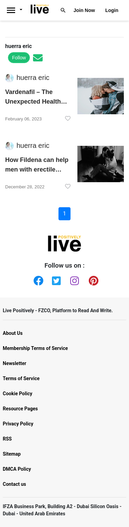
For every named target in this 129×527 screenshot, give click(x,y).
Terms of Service (21, 378)
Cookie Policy (17, 393)
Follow (19, 57)
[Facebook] (36, 279)
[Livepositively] (17, 10)
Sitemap (12, 454)
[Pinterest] (92, 279)
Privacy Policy (18, 423)
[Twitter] (55, 279)
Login (111, 10)
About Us (13, 333)
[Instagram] (73, 279)
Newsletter (14, 363)
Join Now (84, 10)
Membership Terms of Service (35, 348)
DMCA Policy (17, 469)
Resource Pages (20, 408)
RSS (7, 439)
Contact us (14, 484)
